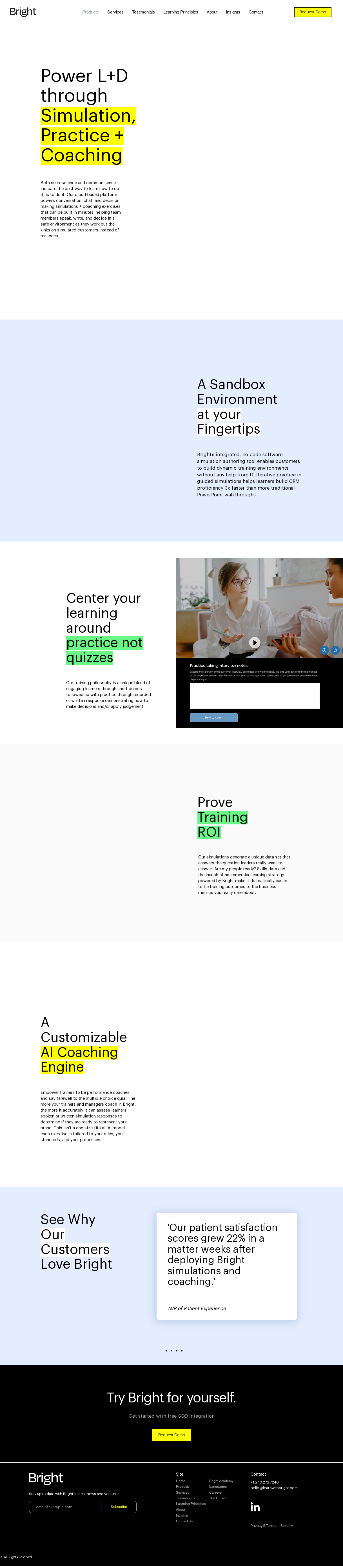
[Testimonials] (196, 1498)
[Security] (300, 1526)
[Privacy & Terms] (270, 1526)
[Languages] (229, 1487)
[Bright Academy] (229, 1481)
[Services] (196, 1492)
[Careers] (229, 1492)
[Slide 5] (181, 1350)
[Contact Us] (196, 1521)
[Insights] (196, 1516)
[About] (196, 1510)
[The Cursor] (229, 1498)
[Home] (196, 1481)
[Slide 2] (166, 1350)
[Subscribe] (119, 1507)
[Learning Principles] (196, 1504)
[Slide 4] (176, 1350)
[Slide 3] (171, 1350)
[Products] (196, 1487)
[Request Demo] (312, 12)
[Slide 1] (161, 1350)
